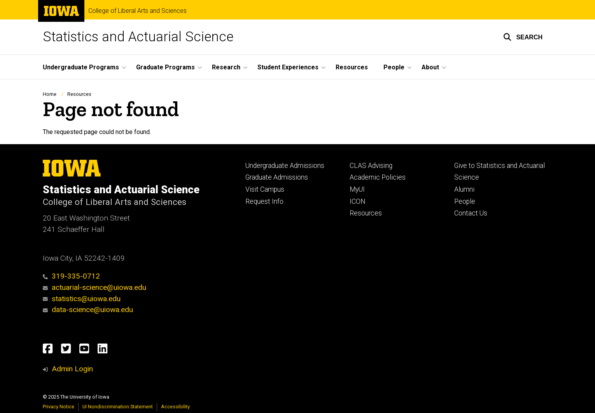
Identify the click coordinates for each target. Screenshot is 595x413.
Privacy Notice (58, 406)
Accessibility (175, 406)
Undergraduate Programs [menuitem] (81, 67)
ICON (358, 201)
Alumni (464, 189)
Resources (79, 94)
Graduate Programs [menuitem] (165, 67)
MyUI (357, 189)
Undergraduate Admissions (284, 165)
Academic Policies (378, 177)
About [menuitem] (430, 67)
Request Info (264, 201)
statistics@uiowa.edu (82, 298)
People (464, 201)
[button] (523, 37)
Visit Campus (264, 189)
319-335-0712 (71, 276)
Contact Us (470, 213)
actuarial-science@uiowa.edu (94, 287)
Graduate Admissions (276, 177)
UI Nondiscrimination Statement (117, 406)
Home (49, 94)
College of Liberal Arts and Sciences (137, 10)
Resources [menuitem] (352, 67)
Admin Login (72, 368)
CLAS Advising (371, 165)
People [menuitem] (393, 67)
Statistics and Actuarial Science (138, 37)
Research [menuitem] (226, 67)
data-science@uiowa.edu (92, 309)
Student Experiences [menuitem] (287, 67)
